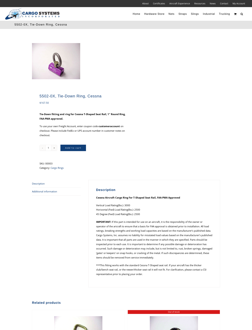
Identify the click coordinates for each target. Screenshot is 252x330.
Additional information (44, 191)
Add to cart (73, 147)
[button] (242, 14)
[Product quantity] (48, 148)
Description (38, 183)
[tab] (56, 184)
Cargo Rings (57, 167)
